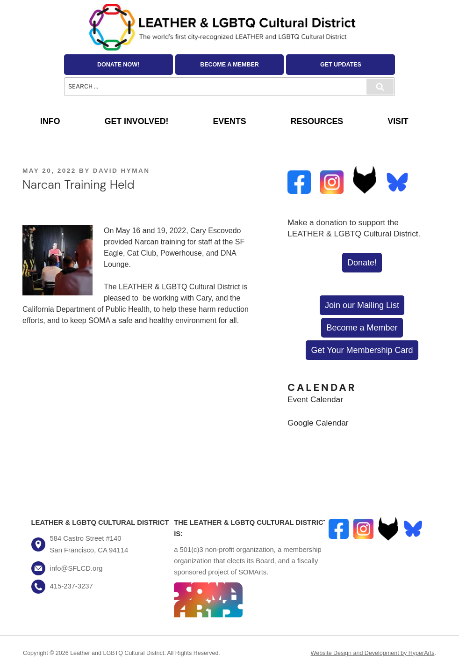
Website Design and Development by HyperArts (373, 653)
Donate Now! (118, 64)
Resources (317, 121)
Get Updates (340, 64)
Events (229, 121)
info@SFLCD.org (76, 568)
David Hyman (121, 170)
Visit (397, 121)
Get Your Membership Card (362, 350)
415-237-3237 (71, 586)
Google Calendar (317, 422)
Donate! (362, 262)
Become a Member (229, 64)
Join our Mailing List (362, 305)
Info (50, 121)
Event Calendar (315, 399)
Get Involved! (137, 121)
